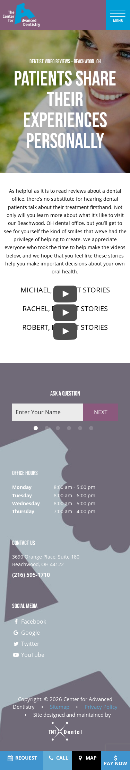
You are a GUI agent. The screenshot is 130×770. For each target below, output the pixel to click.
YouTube (28, 655)
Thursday (23, 511)
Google (26, 632)
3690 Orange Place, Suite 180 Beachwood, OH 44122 (45, 560)
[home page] (21, 15)
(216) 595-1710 (31, 575)
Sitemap (59, 706)
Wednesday (26, 503)
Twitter (26, 643)
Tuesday (22, 495)
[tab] (36, 428)
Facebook (29, 621)
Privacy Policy (101, 706)
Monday (22, 487)
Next (100, 412)
